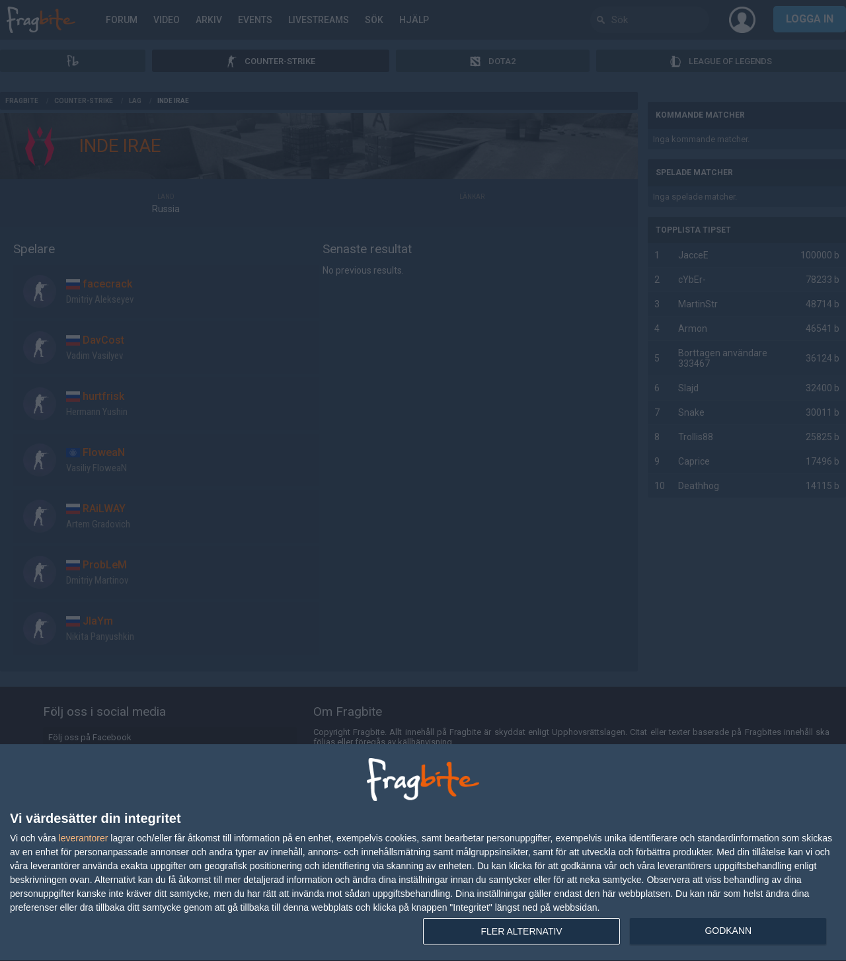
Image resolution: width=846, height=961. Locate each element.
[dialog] (423, 853)
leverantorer (83, 838)
